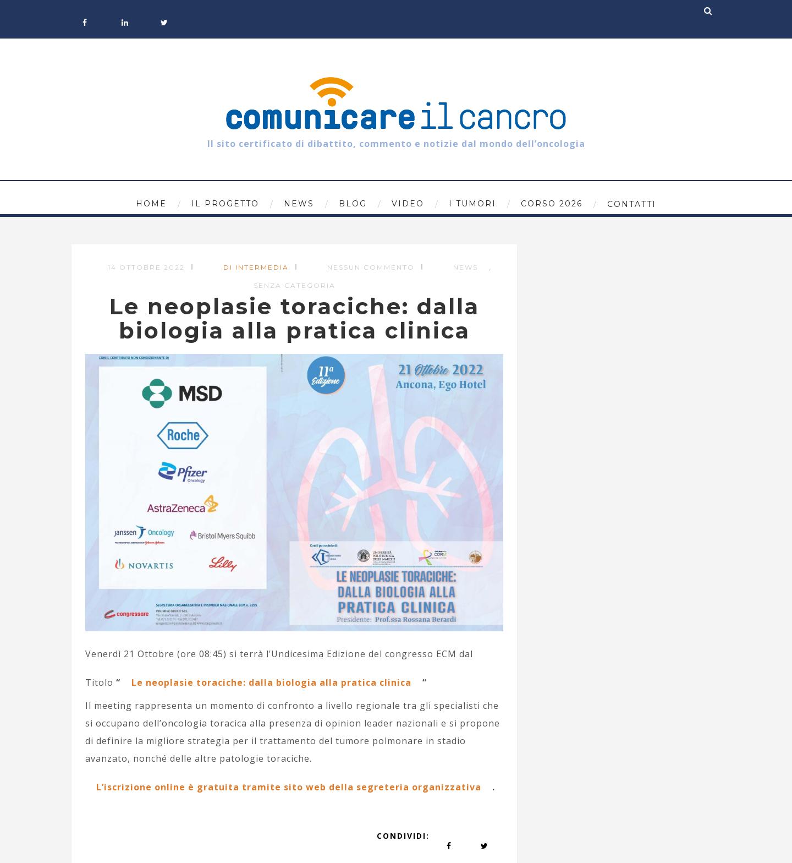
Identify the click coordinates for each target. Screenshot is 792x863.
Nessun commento (371, 267)
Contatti (631, 204)
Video (408, 204)
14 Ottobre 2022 (146, 267)
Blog (353, 204)
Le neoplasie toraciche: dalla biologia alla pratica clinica (271, 682)
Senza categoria (295, 285)
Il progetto (225, 204)
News (299, 204)
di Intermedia (256, 267)
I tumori (472, 204)
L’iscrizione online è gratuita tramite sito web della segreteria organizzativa (288, 787)
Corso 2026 (551, 204)
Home (151, 204)
